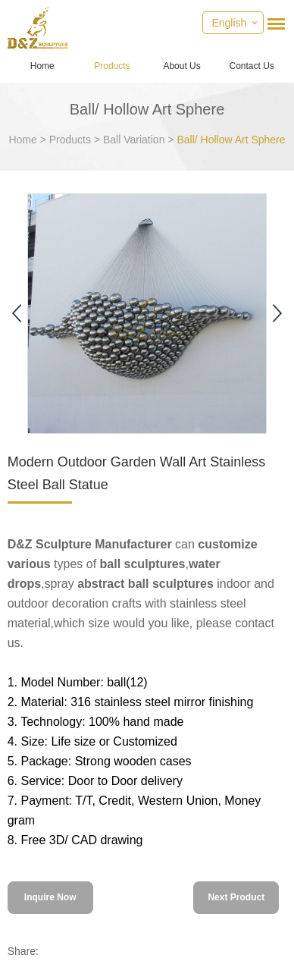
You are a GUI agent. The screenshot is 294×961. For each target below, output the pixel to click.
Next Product (236, 897)
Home (42, 66)
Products (112, 66)
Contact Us (252, 66)
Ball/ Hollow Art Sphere (231, 139)
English (228, 23)
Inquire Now (50, 897)
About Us (181, 66)
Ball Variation (133, 139)
